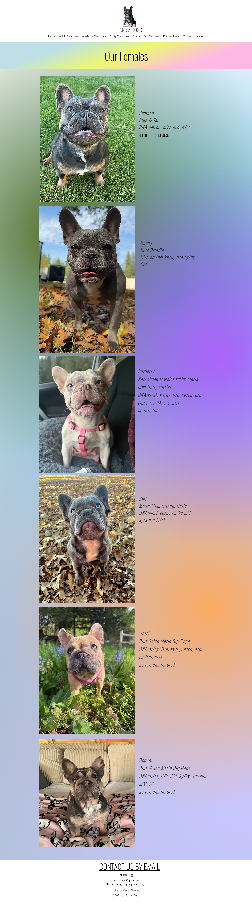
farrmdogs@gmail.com (127, 880)
